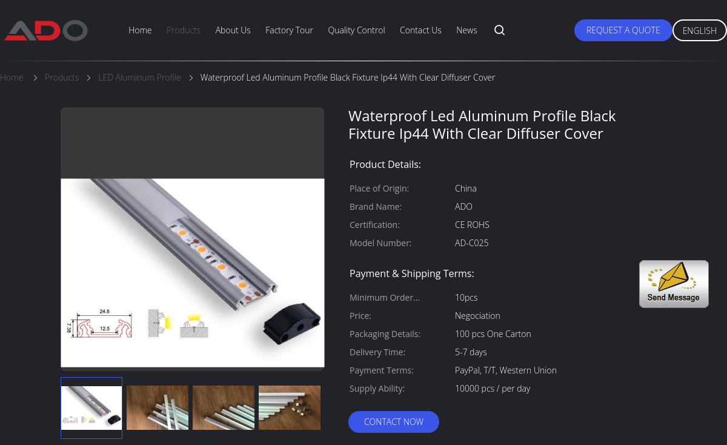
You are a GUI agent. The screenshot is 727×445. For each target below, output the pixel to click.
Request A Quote (623, 30)
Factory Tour (289, 30)
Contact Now (393, 421)
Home (139, 30)
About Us (233, 30)
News (466, 30)
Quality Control (356, 30)
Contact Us (421, 30)
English (700, 30)
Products (184, 30)
